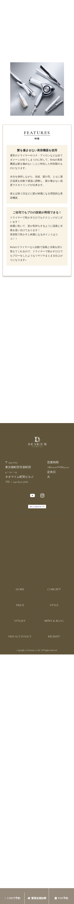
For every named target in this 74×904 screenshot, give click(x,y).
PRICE (20, 605)
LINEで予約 (12, 898)
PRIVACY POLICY (19, 636)
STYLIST (19, 621)
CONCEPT (54, 589)
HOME (20, 589)
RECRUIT (54, 636)
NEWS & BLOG (53, 621)
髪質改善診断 (37, 898)
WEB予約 (61, 898)
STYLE (54, 605)
